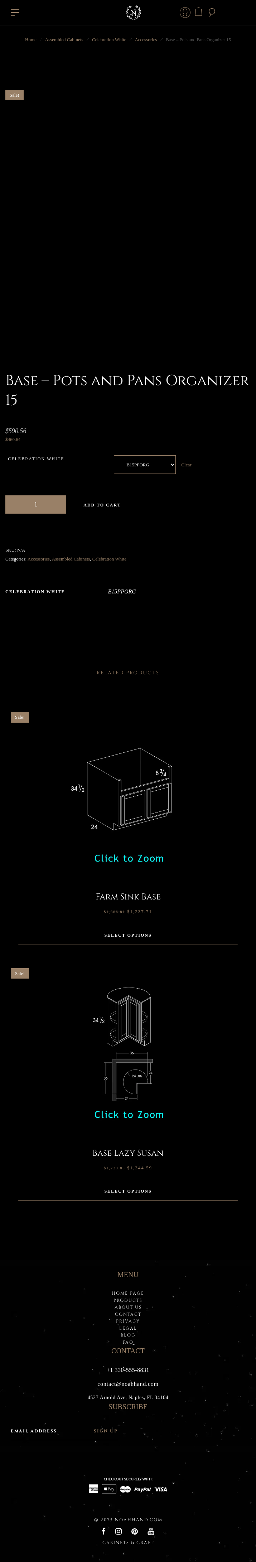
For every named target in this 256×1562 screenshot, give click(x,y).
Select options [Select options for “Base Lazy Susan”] (127, 1191)
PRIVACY (128, 1321)
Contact (128, 1314)
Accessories (146, 39)
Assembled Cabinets (64, 39)
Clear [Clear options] (186, 464)
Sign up (106, 1431)
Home (31, 39)
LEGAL (128, 1328)
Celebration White (109, 39)
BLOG (128, 1335)
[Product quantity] (35, 504)
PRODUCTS (128, 1300)
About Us (128, 1307)
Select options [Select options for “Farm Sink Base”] (127, 935)
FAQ (128, 1342)
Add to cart (102, 505)
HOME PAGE (128, 1293)
